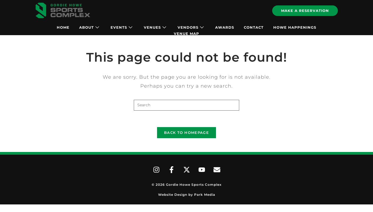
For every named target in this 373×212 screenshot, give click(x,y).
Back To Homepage (186, 132)
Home (63, 27)
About (89, 27)
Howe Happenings (294, 27)
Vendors (191, 27)
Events (121, 27)
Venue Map (186, 33)
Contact (254, 27)
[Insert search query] (186, 105)
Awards (224, 27)
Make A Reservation (305, 10)
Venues (155, 27)
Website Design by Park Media (186, 195)
